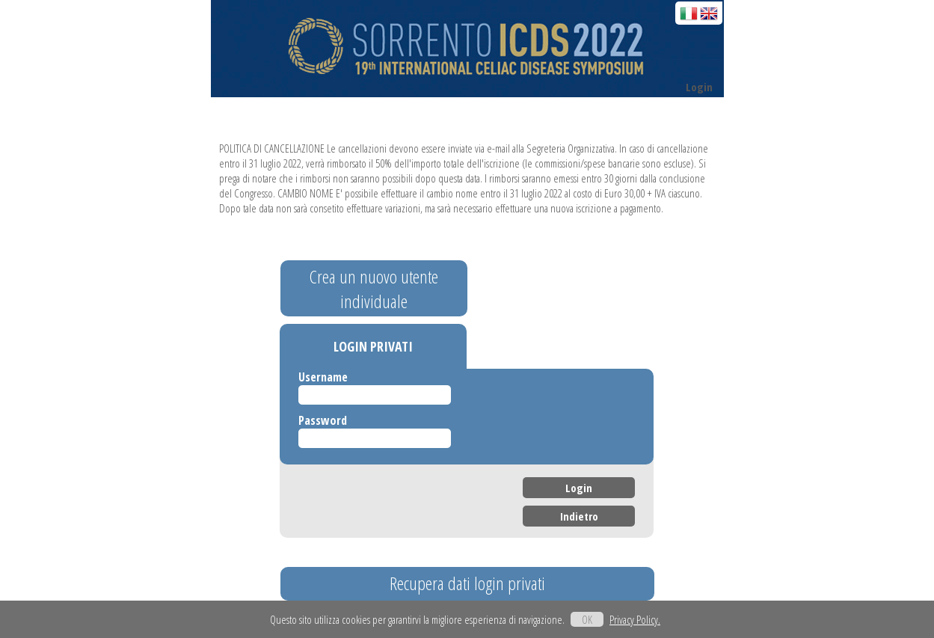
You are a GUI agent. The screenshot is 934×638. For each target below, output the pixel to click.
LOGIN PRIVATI (373, 346)
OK (587, 619)
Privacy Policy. (634, 619)
